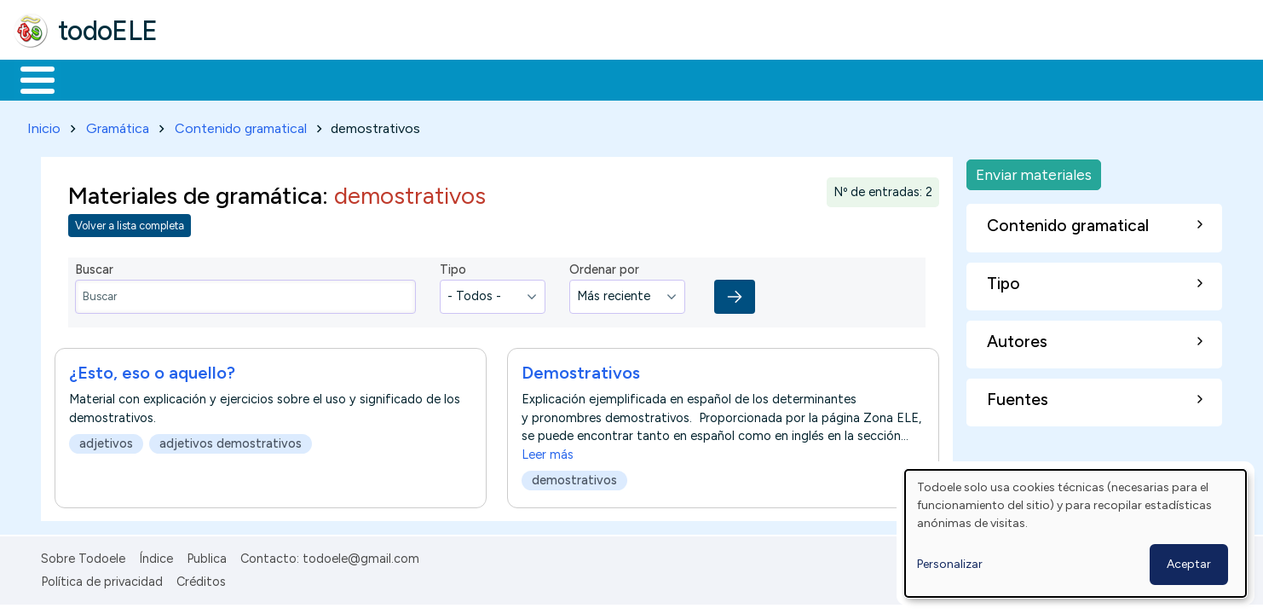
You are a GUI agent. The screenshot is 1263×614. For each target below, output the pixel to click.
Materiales (95, 78)
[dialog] (1075, 533)
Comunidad (623, 78)
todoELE (108, 30)
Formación (205, 78)
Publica (207, 556)
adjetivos (106, 440)
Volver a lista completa (129, 223)
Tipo (453, 267)
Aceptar (1189, 564)
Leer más (548, 451)
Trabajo (307, 78)
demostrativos (574, 476)
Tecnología (509, 78)
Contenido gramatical (241, 125)
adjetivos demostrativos (230, 440)
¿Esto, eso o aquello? (152, 369)
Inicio (28, 78)
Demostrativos (581, 369)
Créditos (201, 578)
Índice (156, 556)
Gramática (117, 125)
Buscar (700, 78)
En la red (402, 78)
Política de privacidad (102, 578)
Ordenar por (604, 267)
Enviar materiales (1034, 171)
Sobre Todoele (83, 556)
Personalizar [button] (950, 564)
